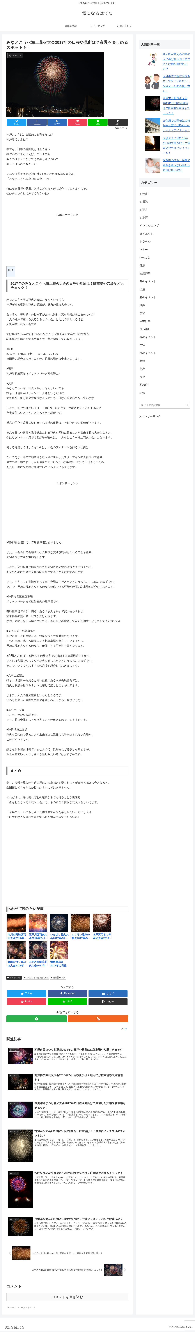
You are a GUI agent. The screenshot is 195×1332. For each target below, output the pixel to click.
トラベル (145, 241)
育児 (142, 376)
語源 (142, 392)
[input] (164, 405)
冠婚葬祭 (145, 273)
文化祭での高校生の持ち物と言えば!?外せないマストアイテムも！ (176, 125)
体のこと (145, 257)
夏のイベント (14, 978)
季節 (142, 313)
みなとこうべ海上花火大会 (36, 978)
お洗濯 (144, 217)
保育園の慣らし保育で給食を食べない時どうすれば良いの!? (176, 165)
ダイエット (146, 233)
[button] (118, 122)
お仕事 (144, 193)
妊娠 (142, 305)
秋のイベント (148, 353)
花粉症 (144, 384)
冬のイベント (148, 281)
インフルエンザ (149, 225)
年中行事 (145, 321)
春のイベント (148, 337)
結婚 (142, 361)
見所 (62, 978)
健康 (142, 265)
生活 (142, 345)
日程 (54, 978)
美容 (142, 368)
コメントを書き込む (67, 1298)
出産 (142, 289)
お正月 (144, 209)
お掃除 (144, 201)
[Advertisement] (67, 238)
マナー (144, 249)
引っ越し (145, 329)
